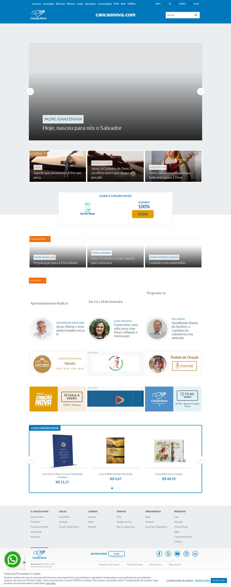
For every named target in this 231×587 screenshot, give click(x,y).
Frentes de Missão (39, 536)
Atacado (178, 531)
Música (71, 3)
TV (170, 4)
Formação (48, 3)
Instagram (186, 563)
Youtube (177, 563)
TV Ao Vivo (189, 405)
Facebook (159, 563)
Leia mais (51, 583)
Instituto (63, 531)
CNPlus (178, 551)
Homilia (92, 536)
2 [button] (118, 497)
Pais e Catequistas (126, 536)
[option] (115, 91)
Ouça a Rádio (73, 406)
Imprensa (35, 546)
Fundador (35, 531)
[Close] (24, 562)
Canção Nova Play (183, 546)
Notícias (60, 3)
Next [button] (201, 92)
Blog (147, 526)
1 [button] (112, 497)
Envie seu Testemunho (156, 536)
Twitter (168, 563)
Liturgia (36, 153)
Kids (119, 526)
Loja (176, 526)
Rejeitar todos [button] (202, 580)
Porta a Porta (181, 536)
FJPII (116, 3)
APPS (157, 4)
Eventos (35, 280)
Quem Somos (36, 526)
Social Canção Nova (69, 536)
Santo (91, 531)
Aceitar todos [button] (219, 580)
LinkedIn (195, 563)
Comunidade (105, 3)
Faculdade (64, 526)
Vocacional (36, 541)
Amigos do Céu (124, 531)
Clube (80, 3)
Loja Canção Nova (45, 437)
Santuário (90, 3)
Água (176, 541)
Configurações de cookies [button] (180, 580)
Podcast (149, 531)
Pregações (37, 239)
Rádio (182, 4)
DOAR (117, 563)
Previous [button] (30, 92)
